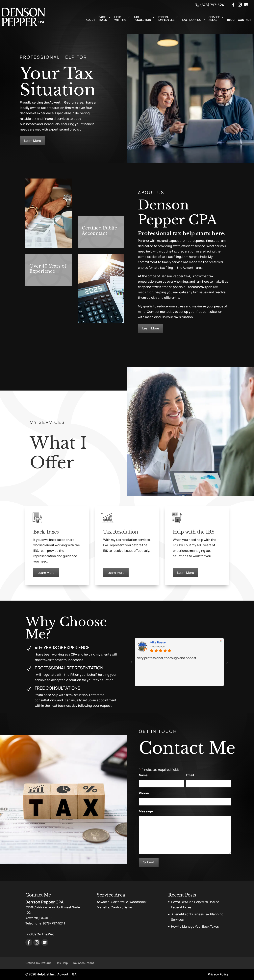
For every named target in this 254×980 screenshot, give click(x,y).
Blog (231, 20)
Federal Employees (166, 19)
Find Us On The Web (40, 934)
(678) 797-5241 (212, 4)
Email (191, 775)
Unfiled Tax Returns (38, 963)
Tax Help (62, 963)
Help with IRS (120, 19)
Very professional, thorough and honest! (167, 658)
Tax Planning (191, 20)
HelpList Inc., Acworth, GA (57, 974)
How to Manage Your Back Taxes (195, 926)
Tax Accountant (83, 963)
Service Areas (214, 19)
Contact (244, 20)
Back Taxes (102, 19)
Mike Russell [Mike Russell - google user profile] (158, 642)
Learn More (32, 140)
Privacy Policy (218, 974)
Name (144, 775)
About (90, 20)
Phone (145, 793)
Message (147, 811)
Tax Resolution (142, 19)
